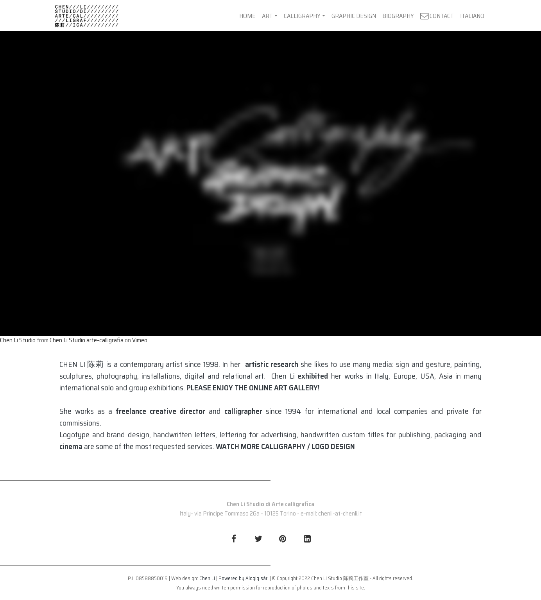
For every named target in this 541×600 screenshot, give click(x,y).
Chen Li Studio (18, 340)
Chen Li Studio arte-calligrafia (87, 340)
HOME (247, 16)
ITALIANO (472, 16)
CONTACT (437, 16)
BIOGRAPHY (398, 16)
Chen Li (207, 578)
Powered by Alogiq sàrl (244, 578)
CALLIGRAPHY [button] (302, 16)
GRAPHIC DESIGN (353, 16)
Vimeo (139, 340)
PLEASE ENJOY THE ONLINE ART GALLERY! (253, 387)
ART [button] (267, 16)
